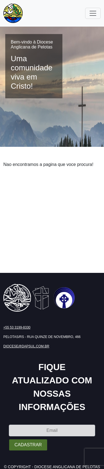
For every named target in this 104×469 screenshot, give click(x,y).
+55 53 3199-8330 (17, 327)
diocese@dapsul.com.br (26, 346)
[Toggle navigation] (93, 13)
